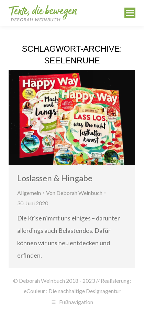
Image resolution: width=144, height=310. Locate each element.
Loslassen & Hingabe (54, 178)
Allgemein (29, 192)
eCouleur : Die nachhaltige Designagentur (72, 291)
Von (74, 192)
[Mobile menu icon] (129, 13)
